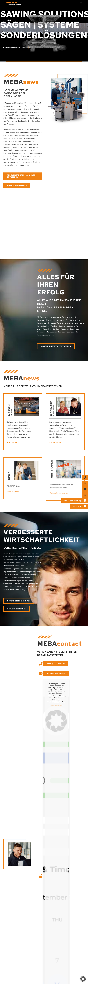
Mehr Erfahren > (12, 491)
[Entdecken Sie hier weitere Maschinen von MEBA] (22, 176)
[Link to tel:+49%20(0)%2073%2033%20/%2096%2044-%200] (42, 663)
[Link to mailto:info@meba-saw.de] (42, 673)
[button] (83, 979)
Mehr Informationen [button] (58, 706)
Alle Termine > (11, 442)
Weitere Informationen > (61, 493)
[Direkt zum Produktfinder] (16, 185)
